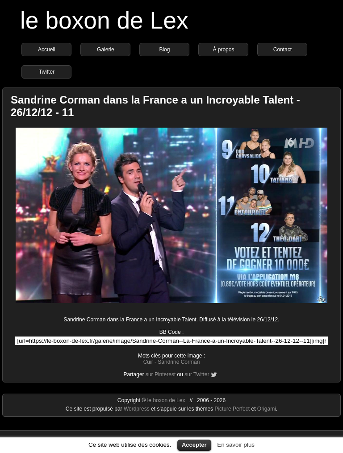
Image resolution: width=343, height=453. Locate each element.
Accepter (194, 444)
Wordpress (137, 409)
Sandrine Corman (179, 362)
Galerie (105, 49)
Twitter (46, 72)
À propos (223, 49)
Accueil (46, 49)
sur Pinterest (161, 374)
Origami (266, 409)
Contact (282, 49)
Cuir (148, 362)
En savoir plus (236, 444)
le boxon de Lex (104, 20)
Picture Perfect (232, 409)
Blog (164, 49)
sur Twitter (196, 374)
